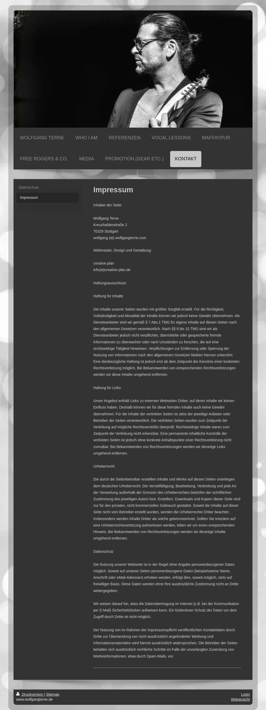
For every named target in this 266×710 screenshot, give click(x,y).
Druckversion (30, 694)
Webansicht (240, 699)
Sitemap (52, 694)
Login (245, 694)
